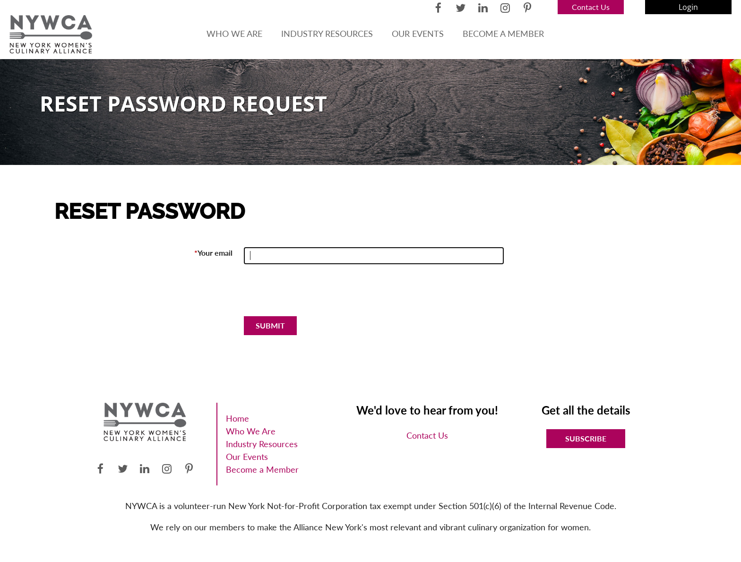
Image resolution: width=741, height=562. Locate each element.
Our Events (247, 456)
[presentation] (316, 294)
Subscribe (585, 438)
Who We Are (251, 431)
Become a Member (262, 469)
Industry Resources (262, 444)
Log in (688, 7)
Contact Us (591, 6)
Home (237, 418)
